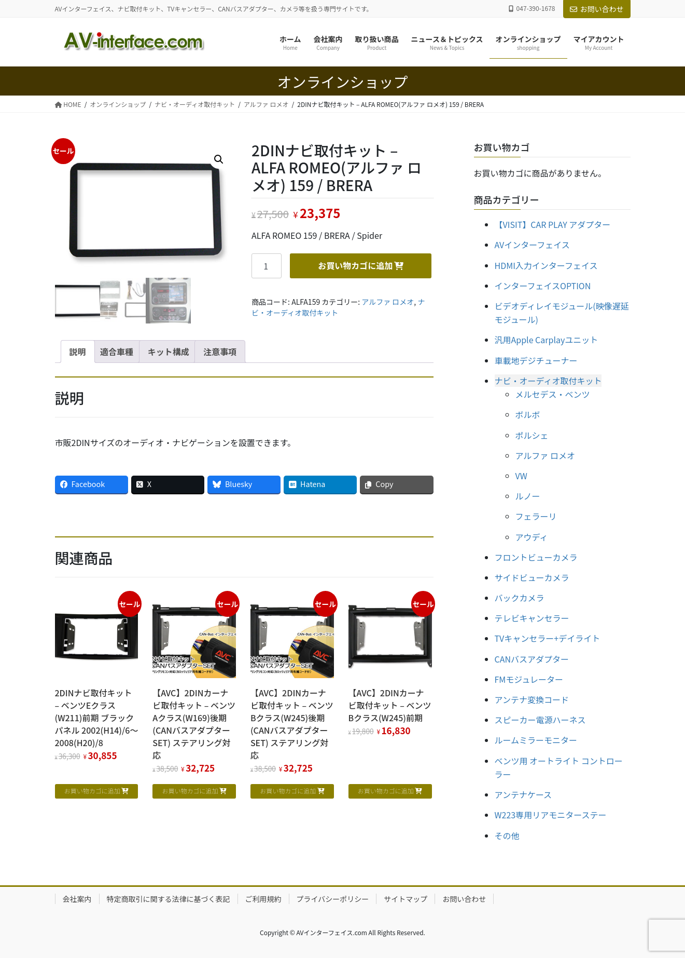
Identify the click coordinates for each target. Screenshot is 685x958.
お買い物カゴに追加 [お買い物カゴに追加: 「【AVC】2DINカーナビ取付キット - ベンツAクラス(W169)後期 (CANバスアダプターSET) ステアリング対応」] (190, 790)
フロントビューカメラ (536, 557)
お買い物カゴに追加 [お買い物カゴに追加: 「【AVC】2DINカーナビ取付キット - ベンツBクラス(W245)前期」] (386, 790)
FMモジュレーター (529, 679)
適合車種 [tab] (116, 351)
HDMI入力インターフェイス (546, 265)
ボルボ (527, 414)
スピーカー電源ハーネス (540, 719)
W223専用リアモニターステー (551, 814)
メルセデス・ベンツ (552, 394)
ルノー (527, 496)
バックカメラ (519, 597)
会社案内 (77, 899)
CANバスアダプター (532, 659)
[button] (218, 159)
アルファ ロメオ (387, 301)
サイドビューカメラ (532, 577)
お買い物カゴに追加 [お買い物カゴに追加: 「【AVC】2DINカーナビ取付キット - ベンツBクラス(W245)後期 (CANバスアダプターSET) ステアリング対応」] (288, 790)
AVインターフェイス (532, 244)
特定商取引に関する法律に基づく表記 (168, 899)
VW (521, 475)
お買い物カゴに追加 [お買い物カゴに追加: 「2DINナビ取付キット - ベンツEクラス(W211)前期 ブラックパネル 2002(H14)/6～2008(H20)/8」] (92, 790)
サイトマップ (405, 899)
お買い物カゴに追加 (355, 265)
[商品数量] (266, 265)
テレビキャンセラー (532, 618)
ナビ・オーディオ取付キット (548, 380)
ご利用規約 (263, 899)
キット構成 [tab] (168, 351)
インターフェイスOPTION (543, 285)
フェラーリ (536, 516)
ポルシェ (532, 435)
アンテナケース (523, 794)
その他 (507, 835)
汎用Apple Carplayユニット (546, 339)
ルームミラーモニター (536, 740)
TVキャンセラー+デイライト (547, 638)
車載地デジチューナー (536, 360)
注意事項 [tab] (219, 351)
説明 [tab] (77, 351)
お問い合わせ (597, 9)
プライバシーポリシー (333, 899)
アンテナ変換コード (532, 699)
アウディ (531, 537)
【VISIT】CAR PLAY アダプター (553, 224)
